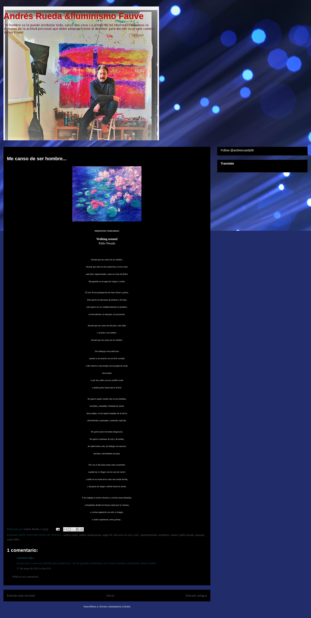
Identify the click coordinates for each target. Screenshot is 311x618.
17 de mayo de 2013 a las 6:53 (34, 568)
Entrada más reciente (21, 595)
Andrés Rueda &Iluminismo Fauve (73, 16)
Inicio (110, 595)
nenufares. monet (168, 534)
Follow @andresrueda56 (237, 150)
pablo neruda (186, 534)
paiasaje (199, 534)
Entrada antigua (196, 595)
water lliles (13, 539)
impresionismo (148, 534)
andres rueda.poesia (90, 534)
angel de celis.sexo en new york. (121, 534)
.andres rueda (70, 534)
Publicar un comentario (25, 576)
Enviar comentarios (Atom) (114, 606)
